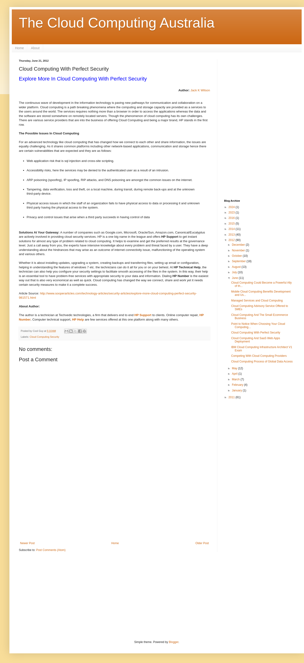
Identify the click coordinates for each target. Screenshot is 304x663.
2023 (232, 212)
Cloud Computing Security (44, 336)
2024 (232, 207)
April (235, 373)
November (239, 250)
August (237, 267)
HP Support (142, 315)
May (235, 368)
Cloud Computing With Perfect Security (255, 332)
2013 (232, 234)
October (237, 255)
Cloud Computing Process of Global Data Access (262, 361)
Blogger (173, 642)
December (239, 244)
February (238, 384)
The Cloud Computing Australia (116, 23)
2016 (232, 218)
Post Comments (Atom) (51, 550)
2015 (232, 223)
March (236, 379)
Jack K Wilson (200, 90)
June (235, 278)
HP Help (78, 319)
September (239, 261)
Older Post (202, 543)
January (237, 390)
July (235, 272)
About (35, 48)
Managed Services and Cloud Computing (257, 300)
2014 (232, 229)
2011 (232, 397)
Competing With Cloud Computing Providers (259, 356)
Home (19, 48)
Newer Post (27, 543)
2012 (232, 240)
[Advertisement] (114, 503)
